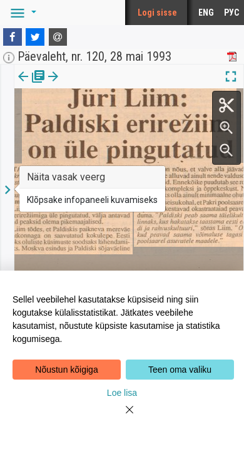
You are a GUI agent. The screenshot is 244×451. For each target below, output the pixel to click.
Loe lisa (122, 393)
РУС (231, 13)
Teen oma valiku (179, 370)
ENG (206, 13)
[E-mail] (58, 37)
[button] (21, 13)
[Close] (122, 417)
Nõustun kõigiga (66, 370)
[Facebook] (12, 37)
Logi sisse (157, 13)
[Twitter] (35, 37)
